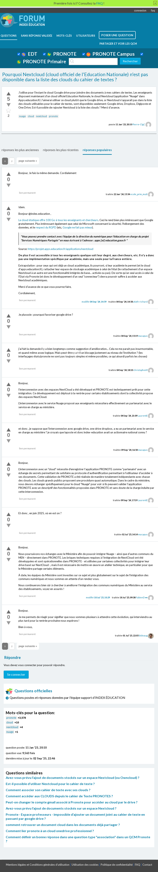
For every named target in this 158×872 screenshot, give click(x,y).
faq (153, 10)
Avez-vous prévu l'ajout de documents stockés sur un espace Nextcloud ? (61, 808)
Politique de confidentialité (117, 864)
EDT (29, 54)
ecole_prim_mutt (139, 194)
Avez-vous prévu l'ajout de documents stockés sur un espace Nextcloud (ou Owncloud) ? (72, 777)
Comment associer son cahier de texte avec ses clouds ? (48, 790)
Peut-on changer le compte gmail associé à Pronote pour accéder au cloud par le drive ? (72, 802)
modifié (94, 301)
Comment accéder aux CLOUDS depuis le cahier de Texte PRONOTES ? (59, 796)
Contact (147, 864)
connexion (140, 10)
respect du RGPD (46, 227)
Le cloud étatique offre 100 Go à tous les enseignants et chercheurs (58, 220)
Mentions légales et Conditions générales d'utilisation (37, 864)
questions (9, 35)
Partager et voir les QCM (118, 43)
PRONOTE (62, 54)
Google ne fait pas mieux (77, 227)
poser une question (117, 35)
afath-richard (140, 301)
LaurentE (143, 415)
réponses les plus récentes (61, 150)
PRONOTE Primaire (41, 61)
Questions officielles (29, 690)
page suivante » (28, 160)
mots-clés (64, 35)
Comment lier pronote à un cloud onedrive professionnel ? (50, 831)
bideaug (143, 635)
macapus (143, 335)
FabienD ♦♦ (141, 597)
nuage (22, 116)
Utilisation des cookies (85, 864)
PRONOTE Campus (110, 54)
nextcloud (41, 116)
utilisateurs (85, 35)
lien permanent (27, 192)
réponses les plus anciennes (20, 150)
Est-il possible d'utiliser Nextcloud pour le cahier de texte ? (50, 784)
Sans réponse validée (36, 35)
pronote (53, 116)
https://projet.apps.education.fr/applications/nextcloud (60, 249)
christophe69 (140, 370)
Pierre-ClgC (138, 124)
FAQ (137, 864)
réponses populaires (97, 150)
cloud (31, 116)
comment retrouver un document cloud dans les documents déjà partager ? (63, 825)
